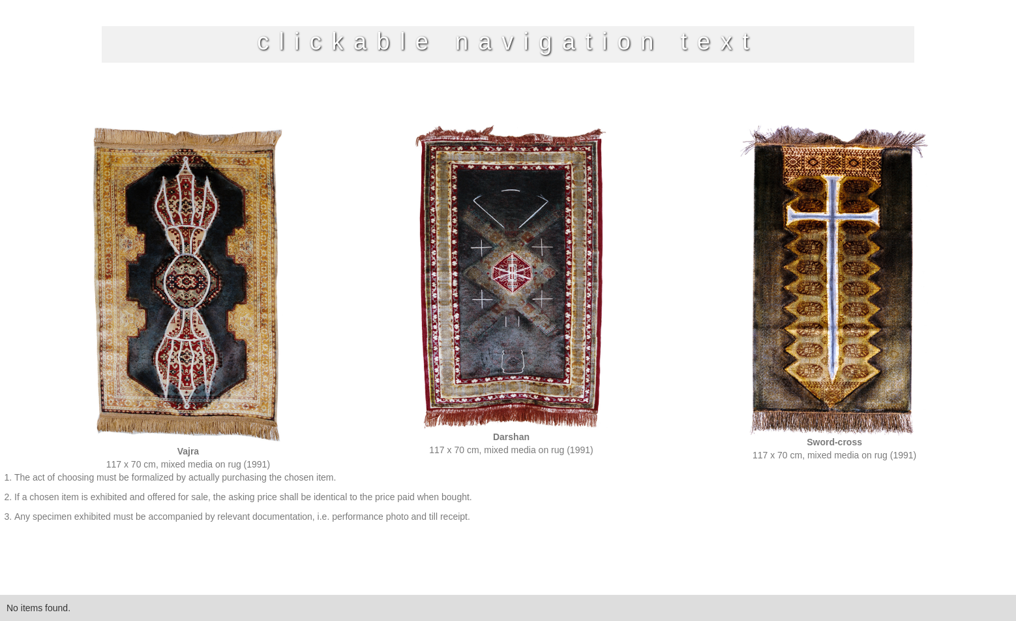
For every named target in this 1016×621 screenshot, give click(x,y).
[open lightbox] (188, 297)
